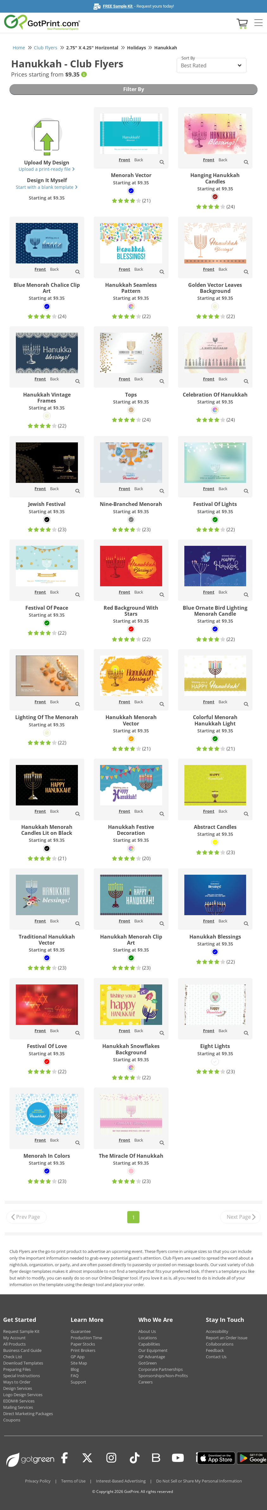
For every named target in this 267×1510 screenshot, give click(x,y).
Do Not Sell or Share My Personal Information (199, 1481)
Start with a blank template (47, 187)
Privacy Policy (38, 1481)
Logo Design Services (22, 1394)
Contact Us (216, 1356)
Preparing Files (17, 1369)
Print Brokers (83, 1350)
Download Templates (23, 1363)
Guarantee (81, 1331)
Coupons (11, 1420)
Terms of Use (73, 1481)
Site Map (79, 1363)
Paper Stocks (83, 1344)
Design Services (17, 1388)
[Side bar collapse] (258, 23)
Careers (145, 1382)
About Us (147, 1331)
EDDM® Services (19, 1401)
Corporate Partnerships (160, 1369)
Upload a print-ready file (47, 169)
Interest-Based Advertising (121, 1481)
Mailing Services (18, 1407)
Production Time (86, 1338)
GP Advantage (151, 1356)
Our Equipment (153, 1350)
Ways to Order (16, 1382)
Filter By (133, 89)
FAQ (75, 1375)
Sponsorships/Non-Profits (163, 1375)
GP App (78, 1356)
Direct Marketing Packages (28, 1413)
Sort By (188, 57)
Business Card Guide (22, 1350)
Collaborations (219, 1344)
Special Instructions (21, 1375)
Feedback (215, 1350)
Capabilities (149, 1344)
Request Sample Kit (21, 1331)
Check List (12, 1356)
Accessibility (217, 1331)
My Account (14, 1338)
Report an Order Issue (226, 1338)
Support (78, 1382)
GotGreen (147, 1363)
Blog (75, 1369)
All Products (14, 1344)
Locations (147, 1338)
